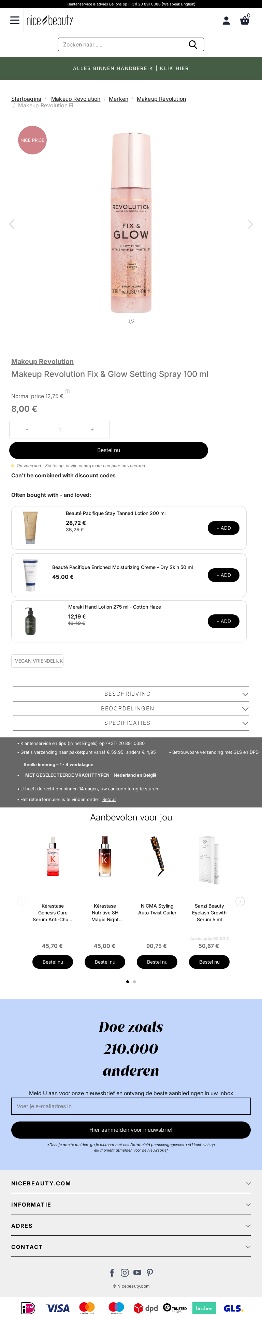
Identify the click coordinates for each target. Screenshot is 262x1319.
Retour (109, 799)
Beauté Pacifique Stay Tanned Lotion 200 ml (115, 513)
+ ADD (223, 528)
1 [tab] (128, 981)
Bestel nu (108, 450)
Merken (118, 98)
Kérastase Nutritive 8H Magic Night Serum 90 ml (105, 913)
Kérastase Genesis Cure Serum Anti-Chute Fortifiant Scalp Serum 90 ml (53, 913)
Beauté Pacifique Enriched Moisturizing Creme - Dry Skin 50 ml (122, 567)
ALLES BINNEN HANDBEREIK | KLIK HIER (131, 68)
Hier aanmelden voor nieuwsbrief (131, 1129)
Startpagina (26, 98)
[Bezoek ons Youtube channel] (137, 1274)
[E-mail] (131, 1106)
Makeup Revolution (75, 98)
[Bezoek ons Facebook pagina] (112, 1274)
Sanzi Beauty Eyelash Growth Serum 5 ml (209, 912)
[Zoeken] (131, 44)
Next (249, 225)
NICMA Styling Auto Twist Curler (157, 909)
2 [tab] (135, 981)
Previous (13, 225)
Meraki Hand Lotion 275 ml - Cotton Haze (114, 607)
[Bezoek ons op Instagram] (124, 1274)
